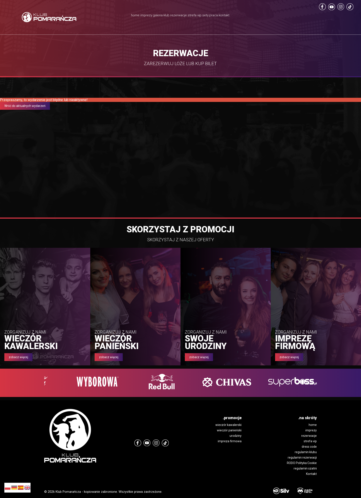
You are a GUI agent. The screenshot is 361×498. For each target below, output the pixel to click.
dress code (309, 446)
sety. (230, 16)
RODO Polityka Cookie (302, 463)
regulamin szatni (305, 468)
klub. (155, 16)
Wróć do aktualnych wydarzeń (25, 106)
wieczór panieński (229, 430)
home (313, 425)
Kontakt (311, 474)
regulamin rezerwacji (302, 457)
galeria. (135, 16)
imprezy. (111, 16)
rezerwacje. (180, 16)
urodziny (236, 435)
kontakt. (271, 16)
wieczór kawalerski (228, 425)
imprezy (311, 430)
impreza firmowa (230, 441)
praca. (249, 16)
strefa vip (310, 441)
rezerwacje (309, 435)
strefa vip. (209, 22)
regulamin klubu (306, 452)
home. (88, 16)
